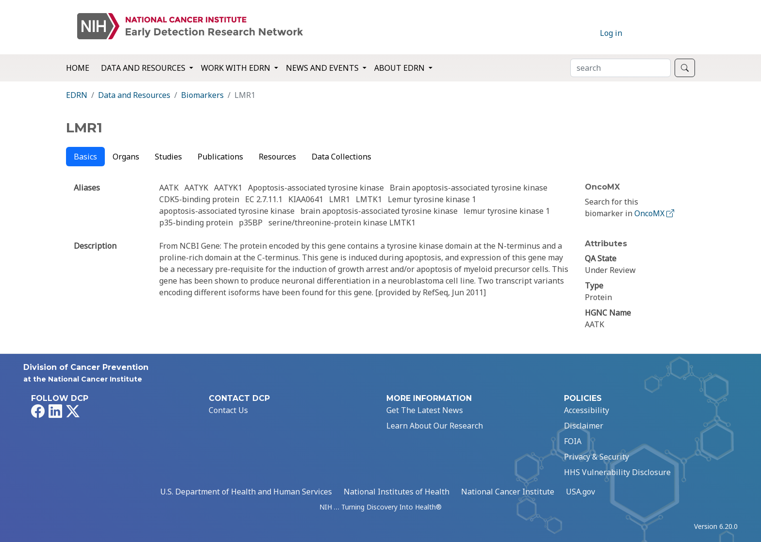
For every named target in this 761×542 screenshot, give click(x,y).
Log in (611, 33)
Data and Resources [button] (144, 68)
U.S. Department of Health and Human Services (246, 491)
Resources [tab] (277, 156)
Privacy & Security (596, 456)
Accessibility (586, 410)
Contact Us (228, 410)
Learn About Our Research (434, 425)
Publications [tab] (220, 156)
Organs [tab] (126, 156)
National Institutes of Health (396, 491)
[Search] (620, 68)
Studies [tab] (168, 156)
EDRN (76, 95)
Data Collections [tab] (341, 156)
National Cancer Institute (507, 491)
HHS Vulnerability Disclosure (617, 472)
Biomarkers (202, 95)
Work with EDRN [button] (236, 68)
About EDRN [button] (400, 68)
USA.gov (580, 491)
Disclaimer (583, 425)
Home (77, 68)
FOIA (572, 441)
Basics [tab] (85, 156)
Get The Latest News (424, 410)
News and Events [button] (323, 68)
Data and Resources (134, 95)
